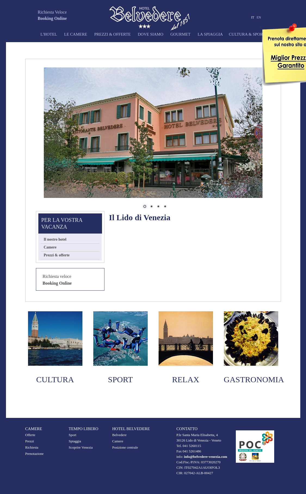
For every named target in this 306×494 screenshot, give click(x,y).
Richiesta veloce (57, 276)
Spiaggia (75, 441)
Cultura (55, 379)
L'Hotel (41, 34)
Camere (50, 247)
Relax (185, 379)
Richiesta (31, 447)
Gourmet (180, 34)
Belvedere (119, 435)
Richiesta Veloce (52, 12)
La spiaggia (210, 34)
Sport (72, 435)
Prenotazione (34, 454)
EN (259, 17)
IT (252, 17)
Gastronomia (254, 379)
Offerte (30, 435)
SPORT (120, 379)
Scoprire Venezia (81, 447)
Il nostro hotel (55, 239)
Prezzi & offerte (112, 34)
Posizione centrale (125, 447)
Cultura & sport (247, 34)
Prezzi (29, 441)
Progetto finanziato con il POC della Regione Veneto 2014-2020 (258, 472)
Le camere (75, 34)
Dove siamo (150, 34)
